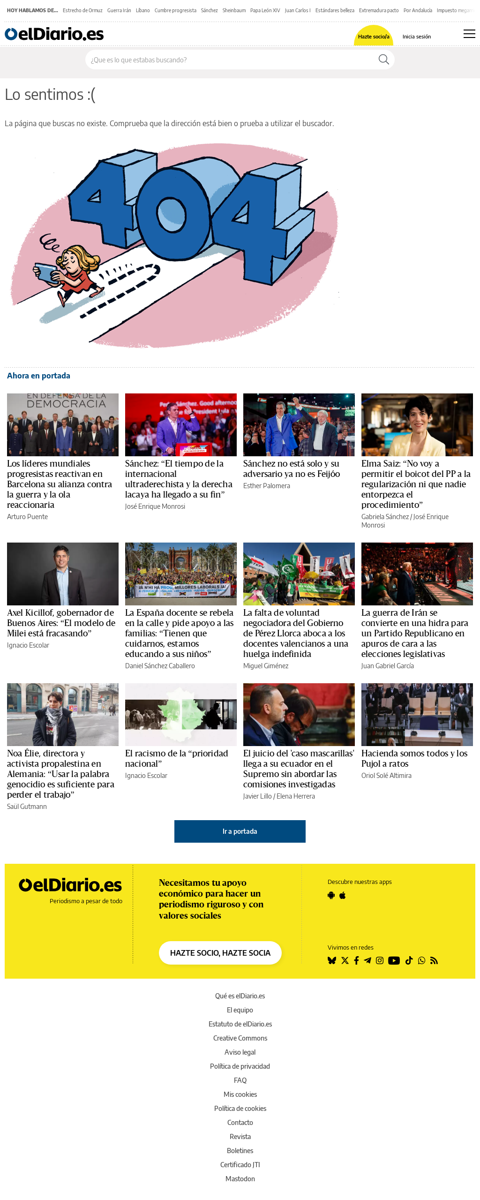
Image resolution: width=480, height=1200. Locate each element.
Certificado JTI (240, 1165)
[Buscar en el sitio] (229, 59)
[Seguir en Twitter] (345, 960)
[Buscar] (384, 59)
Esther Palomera (266, 486)
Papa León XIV (265, 10)
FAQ (240, 1080)
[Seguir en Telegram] (367, 960)
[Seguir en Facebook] (356, 960)
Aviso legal (240, 1052)
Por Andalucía (418, 10)
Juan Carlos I (298, 10)
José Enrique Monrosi (155, 506)
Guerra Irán (119, 10)
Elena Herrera (296, 796)
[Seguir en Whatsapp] (422, 960)
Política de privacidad (240, 1066)
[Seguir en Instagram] (379, 960)
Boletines (240, 1151)
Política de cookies (240, 1108)
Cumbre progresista (175, 10)
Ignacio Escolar (28, 645)
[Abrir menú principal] (469, 34)
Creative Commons (240, 1038)
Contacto (240, 1122)
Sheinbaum (234, 10)
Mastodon (240, 1179)
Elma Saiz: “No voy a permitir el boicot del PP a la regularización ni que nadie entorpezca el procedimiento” (416, 484)
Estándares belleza (334, 10)
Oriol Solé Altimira (386, 775)
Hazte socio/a (374, 36)
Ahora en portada (38, 375)
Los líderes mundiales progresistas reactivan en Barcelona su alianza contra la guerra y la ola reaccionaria (59, 484)
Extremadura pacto (379, 10)
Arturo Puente (27, 517)
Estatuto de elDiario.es (240, 1024)
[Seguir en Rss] (434, 960)
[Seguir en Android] (331, 895)
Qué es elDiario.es (240, 996)
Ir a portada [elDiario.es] (240, 831)
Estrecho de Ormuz (83, 10)
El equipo (240, 1010)
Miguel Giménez (265, 666)
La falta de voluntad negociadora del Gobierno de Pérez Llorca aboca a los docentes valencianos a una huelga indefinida (295, 633)
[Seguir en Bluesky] (332, 960)
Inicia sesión (417, 36)
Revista (240, 1136)
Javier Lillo (257, 796)
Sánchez (209, 10)
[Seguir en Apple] (342, 895)
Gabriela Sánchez (385, 517)
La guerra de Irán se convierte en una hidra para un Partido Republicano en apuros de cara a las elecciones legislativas (414, 633)
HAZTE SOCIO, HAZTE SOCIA (220, 953)
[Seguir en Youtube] (394, 960)
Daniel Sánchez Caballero (160, 666)
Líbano (143, 10)
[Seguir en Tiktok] (409, 960)
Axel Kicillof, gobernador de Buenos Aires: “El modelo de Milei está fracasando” (61, 623)
